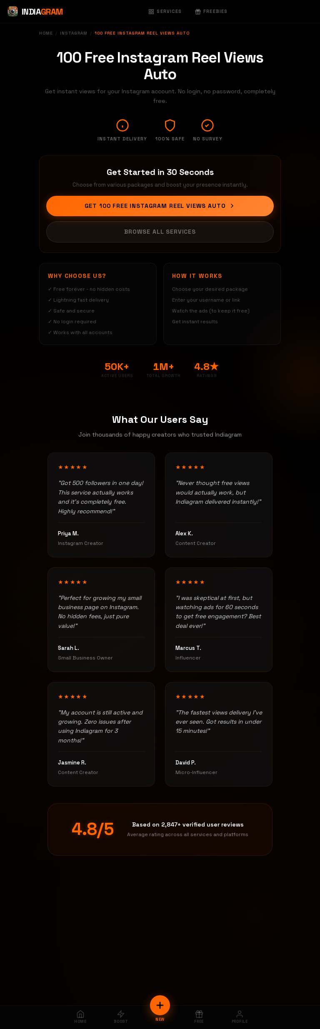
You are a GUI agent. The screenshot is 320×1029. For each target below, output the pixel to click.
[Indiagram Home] (35, 11)
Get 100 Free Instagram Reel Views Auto (160, 206)
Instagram (74, 33)
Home (46, 33)
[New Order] (160, 1005)
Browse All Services (160, 231)
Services (165, 11)
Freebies (211, 11)
